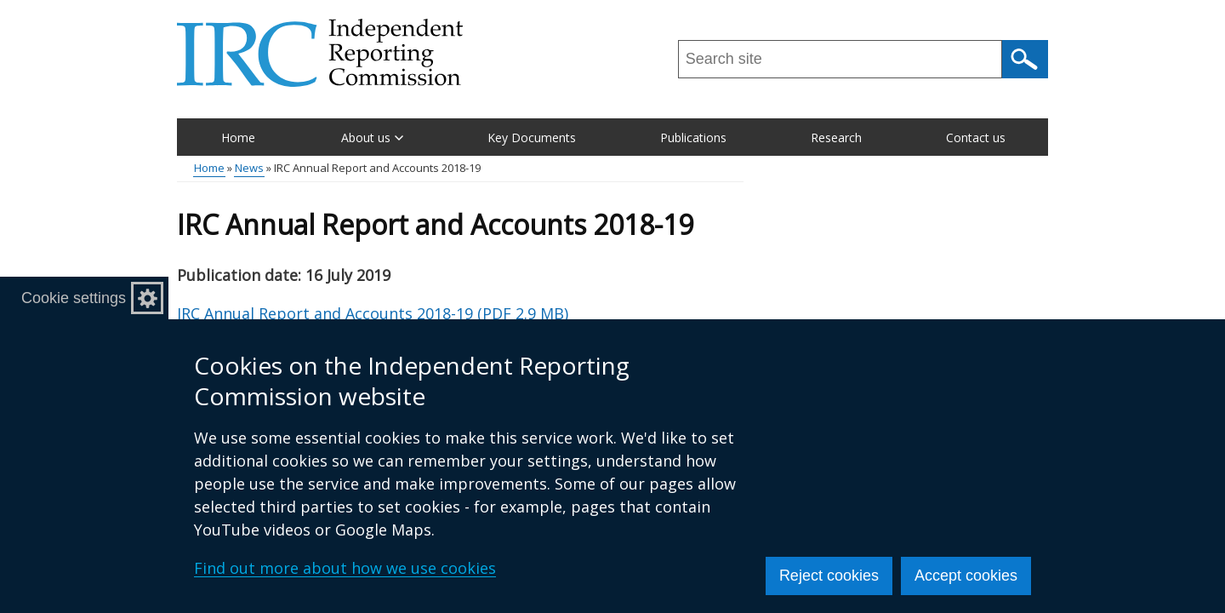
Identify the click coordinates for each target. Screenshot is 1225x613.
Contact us (976, 137)
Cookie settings (73, 297)
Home (238, 137)
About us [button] (372, 137)
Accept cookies (965, 575)
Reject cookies (829, 575)
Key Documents (531, 137)
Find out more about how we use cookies (345, 568)
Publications (693, 137)
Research (836, 137)
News (249, 167)
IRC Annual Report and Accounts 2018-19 (372, 313)
